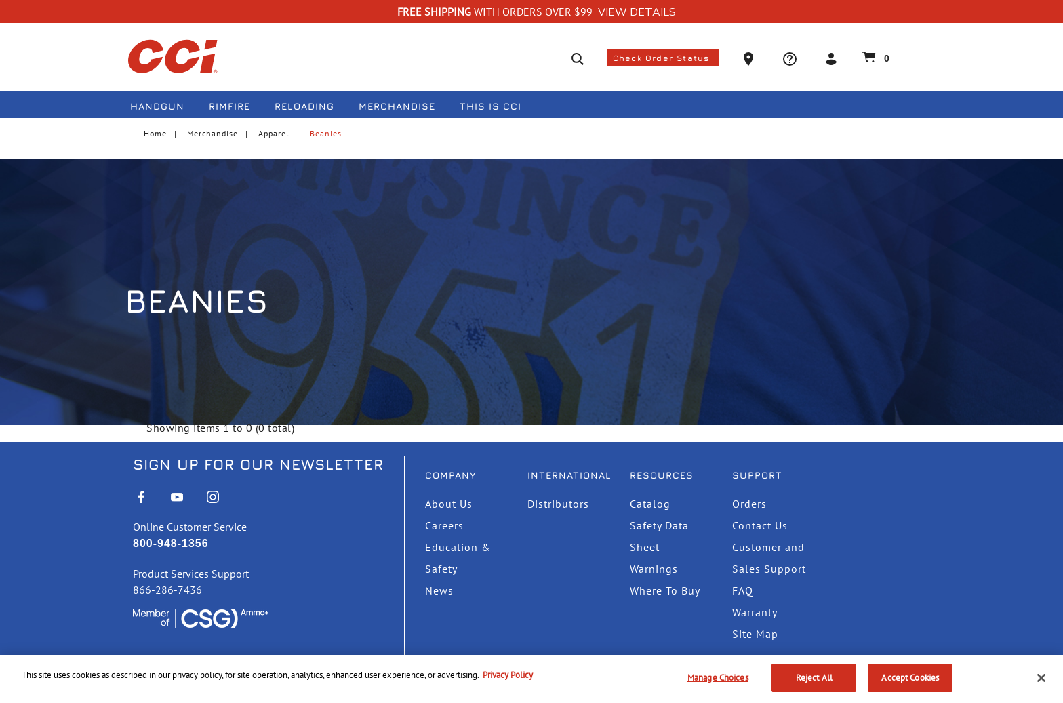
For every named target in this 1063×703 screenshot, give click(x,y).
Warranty (755, 612)
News (439, 590)
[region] (531, 679)
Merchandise (212, 133)
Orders (749, 503)
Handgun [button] (157, 106)
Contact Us (760, 525)
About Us (449, 503)
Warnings (654, 569)
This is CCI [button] (490, 106)
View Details (637, 12)
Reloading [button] (304, 106)
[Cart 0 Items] (874, 57)
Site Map (755, 634)
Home (155, 133)
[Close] (1041, 678)
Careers (444, 525)
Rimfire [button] (229, 106)
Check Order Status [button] (663, 58)
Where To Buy (665, 590)
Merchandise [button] (397, 106)
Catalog (650, 503)
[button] (750, 58)
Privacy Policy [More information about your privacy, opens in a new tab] (508, 675)
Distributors (558, 503)
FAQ (742, 590)
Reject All (814, 677)
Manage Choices (717, 677)
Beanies (326, 133)
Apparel (273, 133)
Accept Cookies (910, 677)
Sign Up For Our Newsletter (258, 464)
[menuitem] (163, 109)
